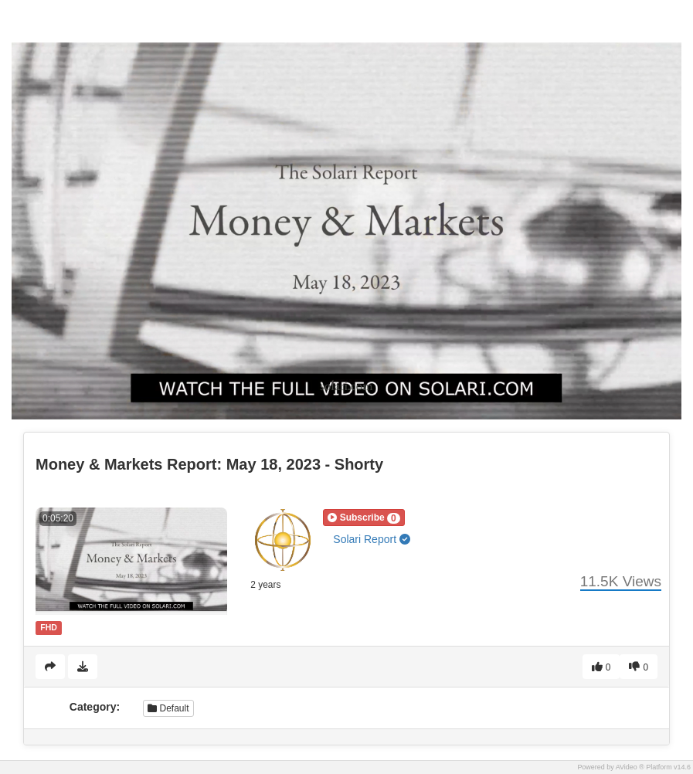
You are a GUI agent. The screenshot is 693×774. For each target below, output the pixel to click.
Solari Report (371, 539)
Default (168, 708)
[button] (363, 517)
